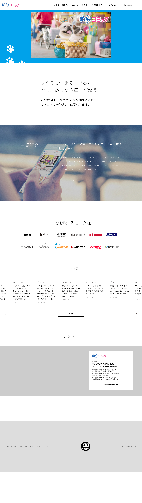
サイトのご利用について (14, 477)
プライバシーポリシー (32, 477)
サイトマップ (45, 477)
